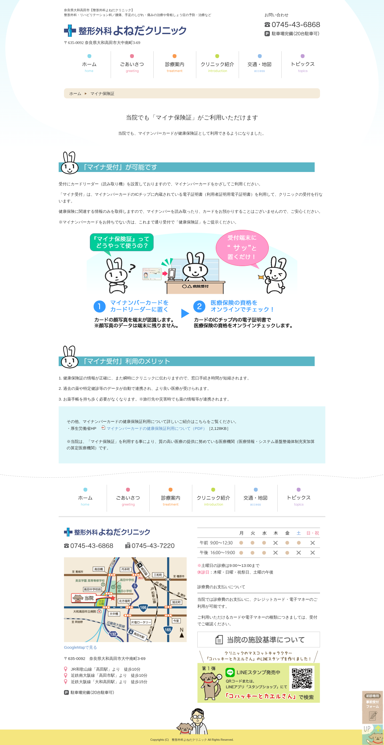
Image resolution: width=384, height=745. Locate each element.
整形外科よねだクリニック (189, 739)
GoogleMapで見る (80, 647)
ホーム (75, 93)
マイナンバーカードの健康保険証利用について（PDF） (157, 428)
